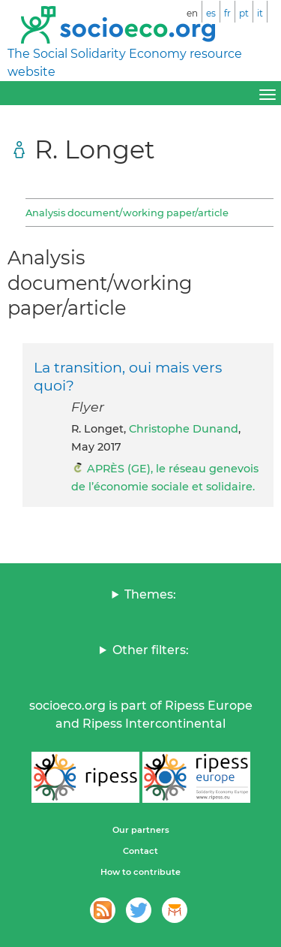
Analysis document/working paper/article (127, 213)
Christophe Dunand (183, 429)
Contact (140, 851)
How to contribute (140, 872)
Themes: (150, 594)
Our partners (140, 830)
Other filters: (150, 650)
